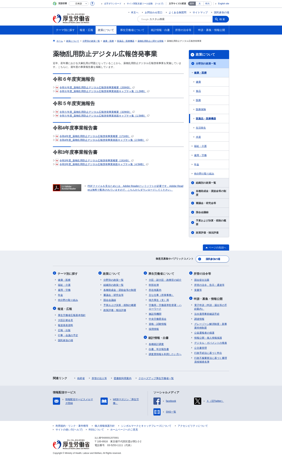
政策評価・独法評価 (207, 232)
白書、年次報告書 (159, 347)
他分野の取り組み (204, 173)
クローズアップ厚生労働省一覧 (156, 376)
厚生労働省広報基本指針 (72, 313)
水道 (198, 136)
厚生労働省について (162, 272)
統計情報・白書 (159, 336)
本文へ (134, 12)
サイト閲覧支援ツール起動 (140, 3)
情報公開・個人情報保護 (208, 336)
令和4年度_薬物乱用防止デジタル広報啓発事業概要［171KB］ (94, 136)
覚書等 (198, 288)
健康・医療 (200, 72)
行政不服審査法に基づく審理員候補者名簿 (210, 358)
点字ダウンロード (112, 3)
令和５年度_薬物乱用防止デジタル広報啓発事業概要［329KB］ (95, 111)
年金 (196, 164)
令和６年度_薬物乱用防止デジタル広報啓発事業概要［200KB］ (95, 87)
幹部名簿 (154, 283)
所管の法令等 (203, 272)
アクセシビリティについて (193, 424)
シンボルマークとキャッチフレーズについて (146, 424)
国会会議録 (202, 212)
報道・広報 (65, 307)
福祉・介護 (200, 146)
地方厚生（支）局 (159, 299)
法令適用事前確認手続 (206, 312)
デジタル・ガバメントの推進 (210, 341)
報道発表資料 (65, 323)
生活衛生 (201, 127)
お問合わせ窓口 (153, 12)
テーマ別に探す (68, 272)
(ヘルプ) (159, 3)
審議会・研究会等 (206, 203)
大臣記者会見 (65, 318)
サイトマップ (200, 12)
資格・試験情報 (157, 322)
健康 (198, 81)
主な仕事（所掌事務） (161, 293)
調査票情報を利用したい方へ (165, 352)
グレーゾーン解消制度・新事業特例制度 (210, 324)
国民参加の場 (221, 12)
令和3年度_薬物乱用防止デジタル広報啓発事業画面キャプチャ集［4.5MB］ (101, 164)
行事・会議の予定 (68, 333)
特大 (207, 3)
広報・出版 (64, 328)
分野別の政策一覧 (206, 63)
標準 (192, 3)
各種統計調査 (156, 342)
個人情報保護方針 (105, 424)
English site (223, 3)
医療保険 (201, 109)
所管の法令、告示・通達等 (209, 283)
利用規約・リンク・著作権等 (72, 424)
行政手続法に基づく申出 (208, 351)
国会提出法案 (201, 278)
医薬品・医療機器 (206, 118)
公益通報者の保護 (204, 331)
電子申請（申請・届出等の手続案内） (210, 305)
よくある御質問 (177, 12)
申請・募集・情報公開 (208, 297)
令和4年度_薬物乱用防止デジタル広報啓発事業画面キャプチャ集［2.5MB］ (101, 140)
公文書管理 (200, 346)
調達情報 (199, 317)
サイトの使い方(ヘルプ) (69, 427)
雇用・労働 (200, 155)
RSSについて (96, 427)
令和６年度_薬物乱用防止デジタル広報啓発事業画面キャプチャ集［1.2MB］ (102, 91)
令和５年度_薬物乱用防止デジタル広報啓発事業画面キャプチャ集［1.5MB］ (102, 115)
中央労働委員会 (157, 317)
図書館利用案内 (122, 376)
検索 (223, 19)
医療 (198, 100)
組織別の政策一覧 (206, 182)
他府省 (81, 376)
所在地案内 (155, 288)
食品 (198, 91)
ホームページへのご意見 (124, 427)
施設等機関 (155, 312)
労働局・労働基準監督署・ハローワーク (165, 306)
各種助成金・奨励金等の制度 (211, 193)
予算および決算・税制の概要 (211, 222)
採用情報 (154, 327)
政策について (205, 54)
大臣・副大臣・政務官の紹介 (165, 278)
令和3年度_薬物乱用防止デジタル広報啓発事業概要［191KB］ (94, 160)
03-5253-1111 (115, 443)
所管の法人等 (99, 376)
